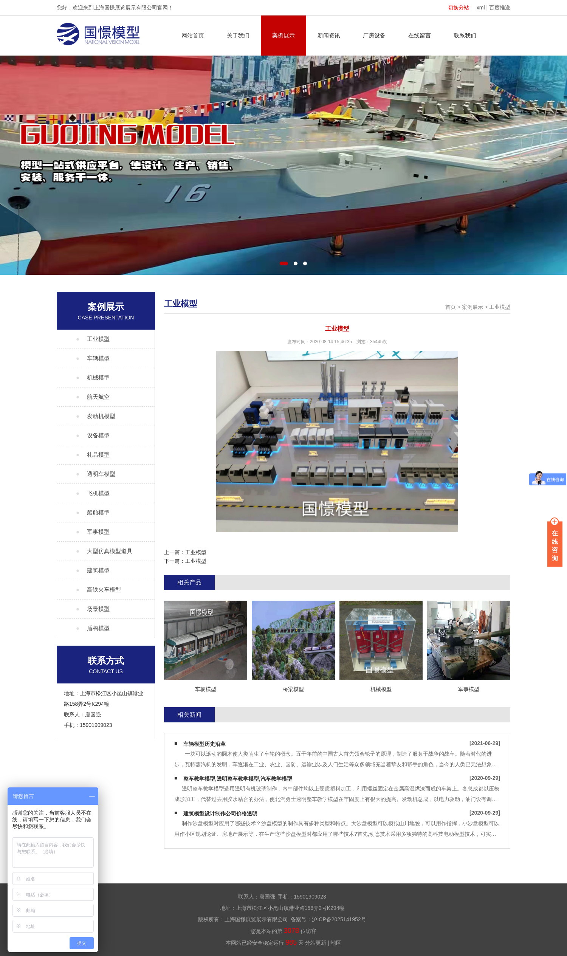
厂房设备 (374, 35)
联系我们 (465, 35)
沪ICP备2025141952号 (339, 919)
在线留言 (419, 35)
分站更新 (315, 943)
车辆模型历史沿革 (204, 744)
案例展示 (283, 35)
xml (481, 8)
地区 (336, 943)
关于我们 (238, 35)
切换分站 (458, 8)
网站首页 (192, 35)
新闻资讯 (329, 35)
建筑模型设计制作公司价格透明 (220, 813)
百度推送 (499, 8)
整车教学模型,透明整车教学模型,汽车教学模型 (237, 779)
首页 (450, 307)
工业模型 (499, 307)
